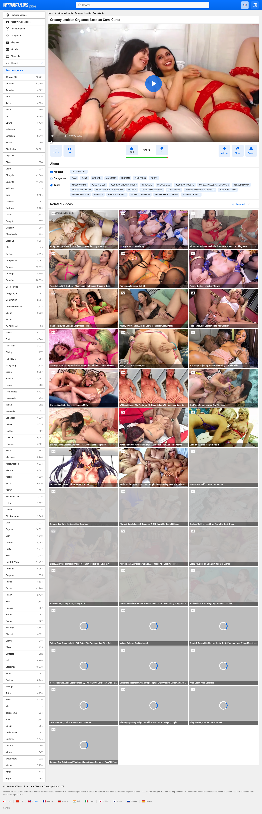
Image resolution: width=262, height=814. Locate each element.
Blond (24, 168)
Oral (24, 522)
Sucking (24, 680)
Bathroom (24, 136)
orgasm (96, 178)
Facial (24, 332)
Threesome (24, 712)
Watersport (24, 758)
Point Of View (24, 562)
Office (24, 509)
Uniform (24, 739)
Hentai (24, 385)
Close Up (24, 240)
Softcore (24, 653)
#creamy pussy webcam (109, 189)
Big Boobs (24, 149)
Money (24, 489)
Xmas (24, 771)
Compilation (24, 260)
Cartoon (24, 208)
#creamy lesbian (140, 194)
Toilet (24, 719)
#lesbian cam (241, 185)
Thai (24, 706)
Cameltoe (24, 201)
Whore (24, 765)
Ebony (24, 312)
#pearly (98, 194)
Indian (24, 404)
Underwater (24, 732)
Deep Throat (24, 286)
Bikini (24, 162)
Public (24, 581)
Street (24, 673)
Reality (24, 594)
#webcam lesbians (151, 189)
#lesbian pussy (80, 194)
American (24, 90)
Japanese (24, 417)
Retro (24, 601)
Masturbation (24, 463)
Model (24, 476)
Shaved (24, 634)
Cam (24, 195)
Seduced (24, 621)
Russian (24, 608)
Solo (24, 660)
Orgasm (24, 529)
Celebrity (24, 227)
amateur (111, 178)
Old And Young (24, 516)
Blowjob (24, 175)
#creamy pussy (191, 194)
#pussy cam (163, 185)
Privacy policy (50, 786)
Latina (24, 424)
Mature (24, 470)
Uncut (24, 726)
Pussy (24, 588)
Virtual (24, 752)
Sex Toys (24, 627)
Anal (24, 96)
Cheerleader (24, 234)
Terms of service (24, 786)
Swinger (24, 686)
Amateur (24, 83)
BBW (24, 116)
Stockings (24, 666)
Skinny (24, 640)
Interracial (24, 411)
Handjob (24, 378)
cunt (84, 178)
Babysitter (24, 129)
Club (24, 247)
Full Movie (24, 358)
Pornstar (24, 568)
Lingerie (24, 444)
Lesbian (24, 437)
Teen (24, 699)
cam (74, 178)
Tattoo (24, 693)
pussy (154, 178)
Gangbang (24, 365)
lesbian (125, 178)
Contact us (8, 786)
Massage (24, 457)
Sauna (24, 614)
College (24, 254)
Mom (24, 483)
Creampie (24, 273)
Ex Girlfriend (24, 326)
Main (50, 13)
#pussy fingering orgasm (200, 189)
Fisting (24, 352)
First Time (24, 345)
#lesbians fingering (166, 194)
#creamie (147, 185)
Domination (24, 299)
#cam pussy (173, 189)
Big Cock (24, 155)
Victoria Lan (79, 171)
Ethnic (24, 319)
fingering (140, 178)
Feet (24, 339)
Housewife (24, 398)
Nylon (24, 503)
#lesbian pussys (184, 185)
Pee (24, 555)
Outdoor (24, 542)
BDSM (24, 122)
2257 (61, 786)
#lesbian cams (228, 189)
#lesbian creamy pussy (123, 185)
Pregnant (24, 575)
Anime (24, 103)
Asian (24, 109)
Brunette (24, 182)
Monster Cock (24, 496)
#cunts (132, 189)
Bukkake (24, 188)
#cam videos (98, 185)
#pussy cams (79, 185)
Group (24, 372)
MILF (24, 450)
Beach (24, 142)
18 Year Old (24, 77)
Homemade (24, 391)
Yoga (24, 778)
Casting (24, 214)
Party (24, 549)
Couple (24, 267)
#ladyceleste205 (81, 189)
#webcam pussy (117, 194)
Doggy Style (24, 293)
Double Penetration (24, 306)
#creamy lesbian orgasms (214, 185)
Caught (24, 221)
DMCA (38, 786)
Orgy (24, 535)
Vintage (24, 745)
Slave (24, 647)
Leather (24, 431)
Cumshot (24, 280)
